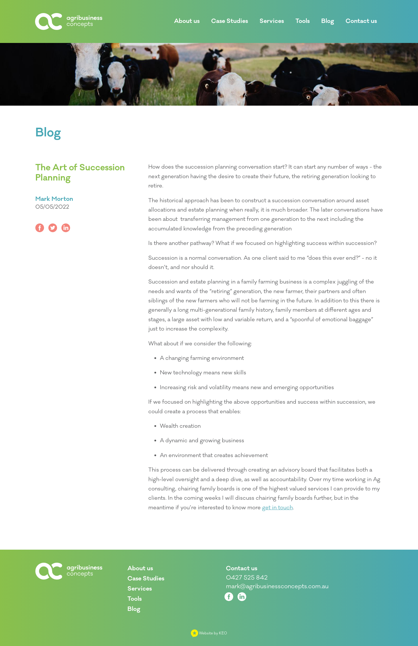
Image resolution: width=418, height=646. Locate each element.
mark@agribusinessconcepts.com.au (277, 587)
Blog (48, 132)
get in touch (277, 507)
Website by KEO (209, 633)
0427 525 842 (247, 578)
